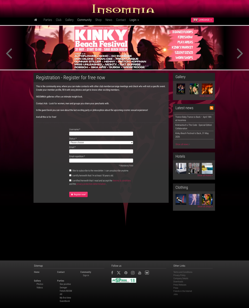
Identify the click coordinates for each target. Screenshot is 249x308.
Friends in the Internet (182, 291)
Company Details (180, 278)
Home (36, 272)
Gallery (69, 20)
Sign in (86, 275)
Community (84, 20)
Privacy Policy (179, 275)
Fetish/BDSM (66, 290)
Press (175, 288)
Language (202, 19)
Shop (98, 20)
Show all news (182, 144)
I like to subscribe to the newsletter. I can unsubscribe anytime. (100, 170)
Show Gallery (206, 95)
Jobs (175, 294)
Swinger (63, 287)
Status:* (73, 138)
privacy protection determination (91, 184)
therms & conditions (122, 180)
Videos (40, 287)
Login (134, 20)
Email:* (72, 147)
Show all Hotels (205, 175)
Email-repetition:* (77, 156)
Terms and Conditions (182, 272)
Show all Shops (205, 206)
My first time (65, 297)
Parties (48, 20)
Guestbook (65, 301)
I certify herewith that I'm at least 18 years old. (93, 175)
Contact (121, 20)
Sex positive (65, 284)
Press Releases (179, 284)
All (61, 294)
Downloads (178, 281)
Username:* (74, 129)
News (108, 20)
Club (58, 20)
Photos (40, 284)
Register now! (78, 194)
